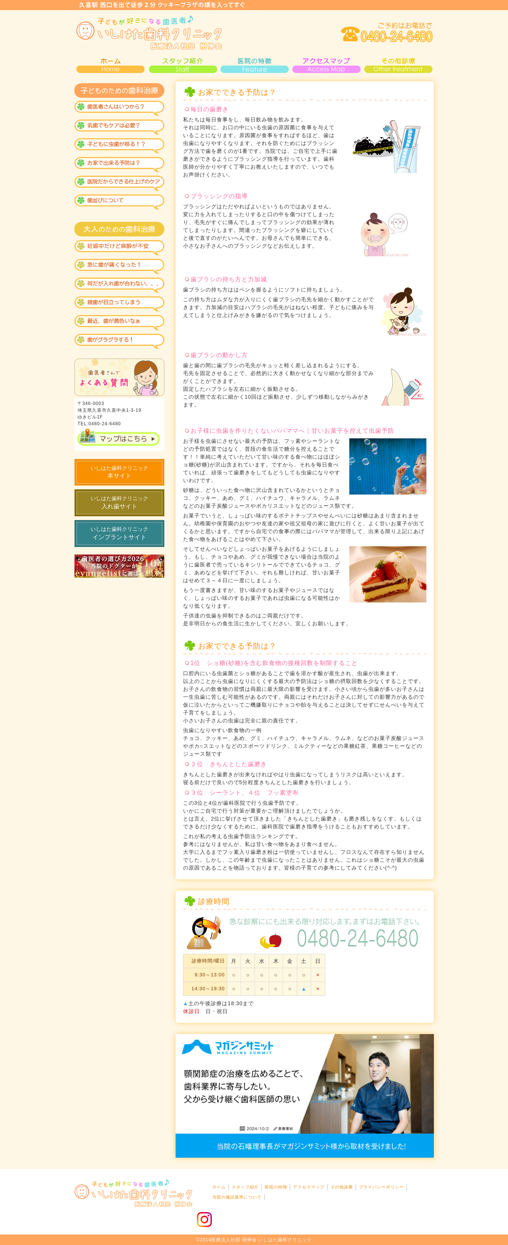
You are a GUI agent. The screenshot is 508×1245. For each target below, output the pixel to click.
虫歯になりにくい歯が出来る (119, 147)
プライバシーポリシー (381, 1187)
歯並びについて (119, 203)
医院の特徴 (254, 64)
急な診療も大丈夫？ (119, 266)
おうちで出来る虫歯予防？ (119, 165)
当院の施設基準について (237, 1197)
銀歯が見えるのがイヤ (119, 304)
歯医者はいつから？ (119, 109)
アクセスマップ (326, 64)
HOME (110, 64)
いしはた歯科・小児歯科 (149, 32)
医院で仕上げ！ (119, 184)
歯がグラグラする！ (119, 341)
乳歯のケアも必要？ (119, 128)
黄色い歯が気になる (119, 323)
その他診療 (398, 64)
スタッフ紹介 (182, 64)
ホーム (219, 1187)
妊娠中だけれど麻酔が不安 (119, 248)
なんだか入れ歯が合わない (119, 285)
